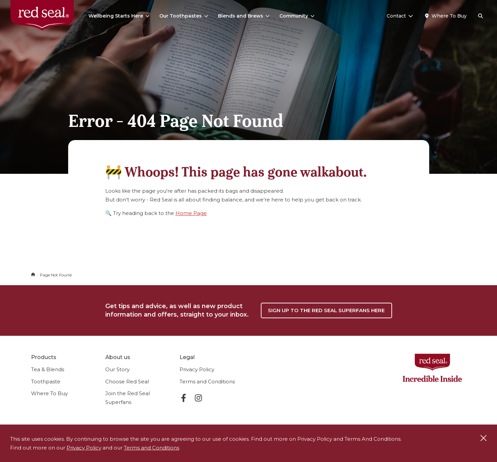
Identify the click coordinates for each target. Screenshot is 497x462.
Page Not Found (56, 274)
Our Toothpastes (183, 16)
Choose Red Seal (127, 381)
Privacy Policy (197, 369)
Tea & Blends (47, 369)
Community (296, 16)
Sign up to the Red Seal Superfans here (326, 310)
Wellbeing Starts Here (118, 16)
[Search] (480, 16)
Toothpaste (45, 381)
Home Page (191, 213)
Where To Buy (49, 393)
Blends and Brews (244, 16)
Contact (400, 16)
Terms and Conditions (207, 381)
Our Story (117, 369)
